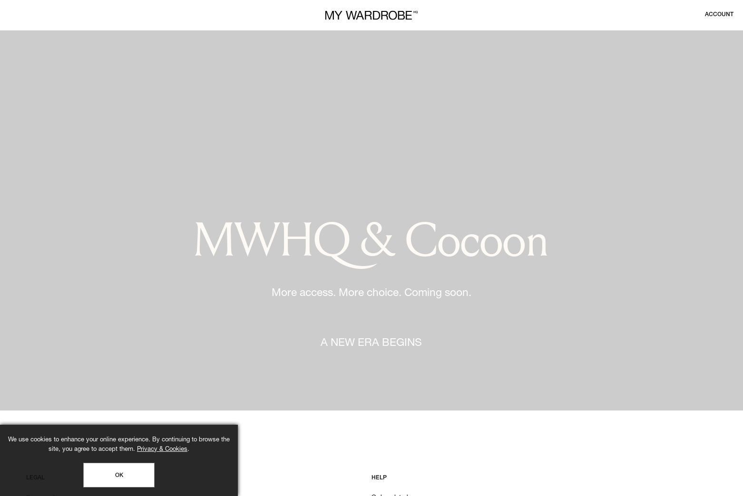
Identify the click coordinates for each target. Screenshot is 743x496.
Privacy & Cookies (162, 450)
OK (119, 475)
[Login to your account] (719, 15)
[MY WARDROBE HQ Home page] (371, 15)
